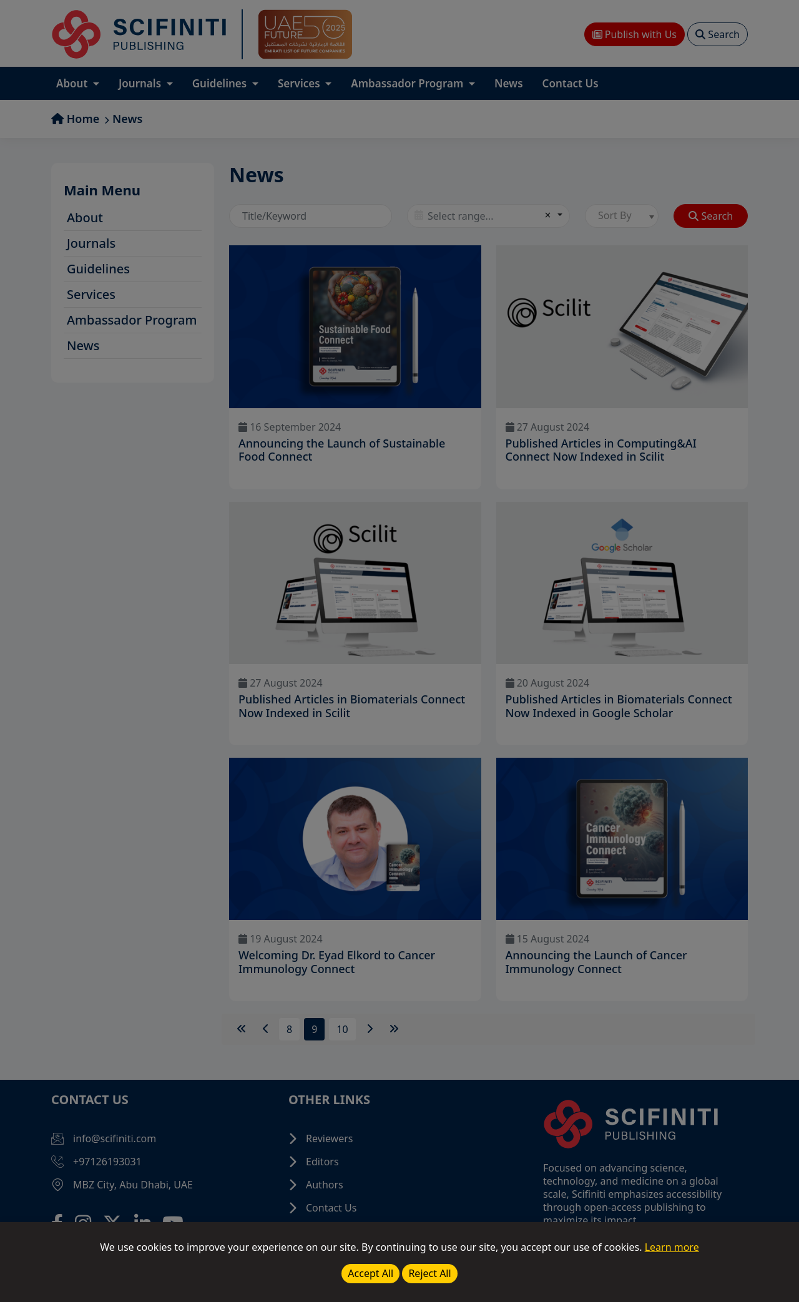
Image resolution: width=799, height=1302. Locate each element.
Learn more (672, 1247)
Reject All (429, 1273)
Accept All (370, 1273)
